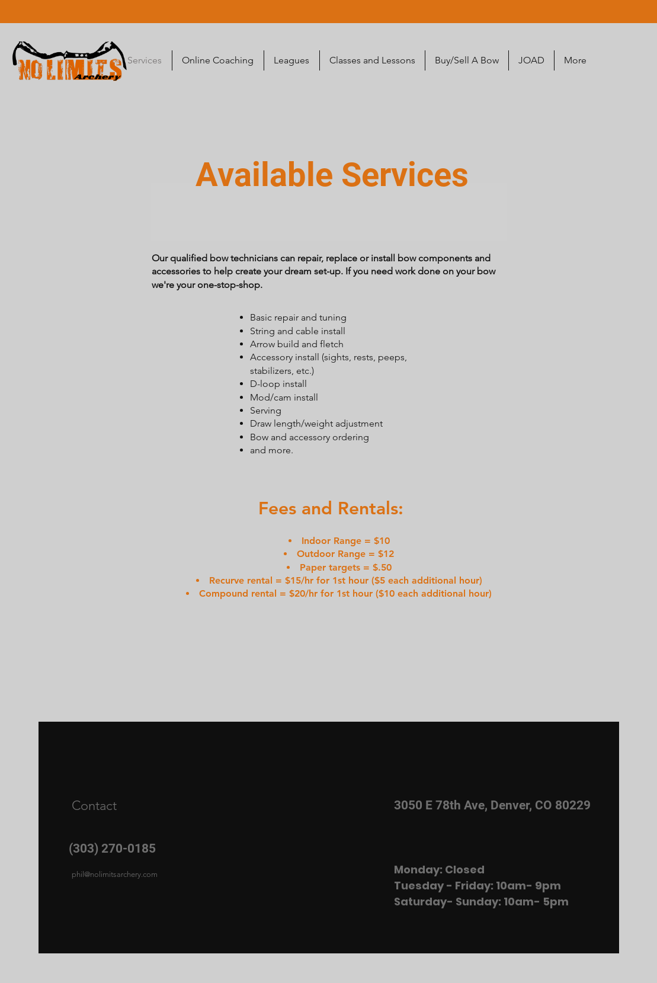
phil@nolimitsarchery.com (115, 874)
